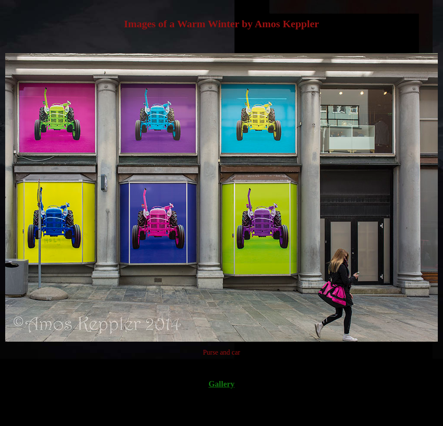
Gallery (221, 383)
